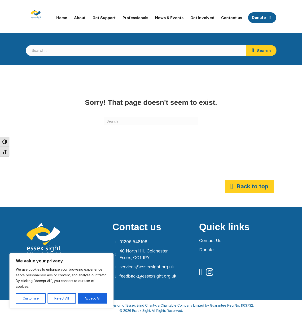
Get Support (104, 17)
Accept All (92, 298)
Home (61, 17)
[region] (61, 281)
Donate (262, 17)
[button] (261, 50)
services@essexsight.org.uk (146, 266)
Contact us (231, 17)
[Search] (151, 121)
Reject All (61, 298)
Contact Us (210, 240)
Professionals (135, 17)
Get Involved (202, 17)
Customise (31, 298)
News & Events (169, 17)
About (80, 17)
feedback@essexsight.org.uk (147, 276)
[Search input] (136, 50)
